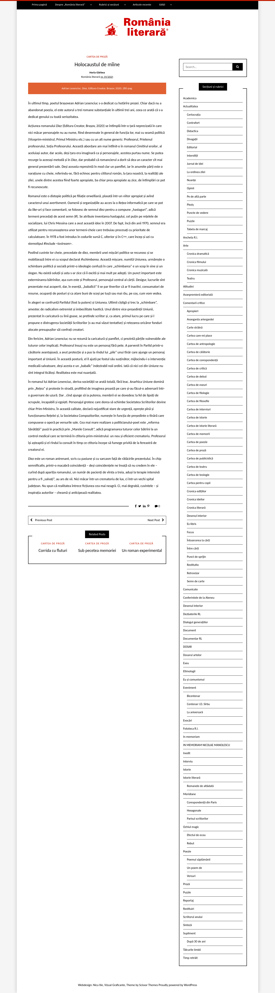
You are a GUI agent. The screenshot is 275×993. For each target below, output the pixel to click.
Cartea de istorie (197, 417)
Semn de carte (195, 581)
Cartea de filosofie (198, 401)
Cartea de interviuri (199, 409)
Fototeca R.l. (190, 728)
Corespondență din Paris (202, 802)
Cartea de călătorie (198, 352)
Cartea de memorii (198, 434)
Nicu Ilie (98, 985)
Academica (190, 98)
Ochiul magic (191, 827)
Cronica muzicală (197, 270)
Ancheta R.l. (190, 237)
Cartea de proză (97, 56)
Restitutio (193, 565)
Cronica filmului (196, 262)
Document (189, 630)
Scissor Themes (148, 985)
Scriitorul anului (192, 917)
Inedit (186, 753)
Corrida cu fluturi (52, 550)
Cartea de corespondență (202, 360)
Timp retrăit (190, 958)
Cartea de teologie (198, 475)
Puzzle (191, 221)
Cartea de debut (197, 376)
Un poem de (194, 868)
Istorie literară (191, 777)
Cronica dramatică (198, 253)
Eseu (186, 663)
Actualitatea (190, 106)
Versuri (191, 876)
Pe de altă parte (196, 196)
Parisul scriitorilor (197, 818)
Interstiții (192, 155)
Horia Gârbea (97, 72)
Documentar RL (192, 638)
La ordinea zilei (196, 172)
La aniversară (195, 712)
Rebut (190, 843)
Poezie (187, 851)
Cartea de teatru (197, 466)
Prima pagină (39, 4)
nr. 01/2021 (107, 76)
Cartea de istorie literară (202, 426)
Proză (186, 884)
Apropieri (192, 311)
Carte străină (195, 327)
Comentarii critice (194, 303)
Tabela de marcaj (197, 229)
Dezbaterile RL (192, 614)
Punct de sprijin (196, 556)
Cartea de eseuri (197, 385)
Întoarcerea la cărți (198, 540)
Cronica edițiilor (196, 491)
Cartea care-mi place (199, 335)
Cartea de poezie (197, 442)
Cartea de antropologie (201, 344)
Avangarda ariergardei (200, 319)
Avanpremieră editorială (198, 294)
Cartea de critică (197, 368)
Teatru (191, 278)
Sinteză (187, 925)
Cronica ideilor (196, 499)
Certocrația (193, 114)
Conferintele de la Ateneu (198, 597)
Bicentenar (193, 696)
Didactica (192, 131)
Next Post (154, 520)
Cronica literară (196, 507)
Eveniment (189, 687)
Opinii (190, 188)
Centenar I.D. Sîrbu (198, 704)
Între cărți (193, 548)
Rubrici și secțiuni (109, 4)
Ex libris (191, 524)
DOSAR (187, 646)
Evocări (187, 720)
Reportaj (188, 900)
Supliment (189, 933)
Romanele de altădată (200, 786)
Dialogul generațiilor (195, 622)
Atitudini (188, 286)
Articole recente (142, 4)
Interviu (188, 761)
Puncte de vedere (197, 213)
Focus (190, 532)
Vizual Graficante (114, 985)
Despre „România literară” (70, 4)
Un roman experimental (141, 550)
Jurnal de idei (195, 163)
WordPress (190, 985)
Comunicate (190, 589)
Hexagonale (194, 810)
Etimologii (189, 671)
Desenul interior (197, 516)
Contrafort (193, 123)
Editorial (192, 147)
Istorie (187, 769)
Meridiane (189, 794)
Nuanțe (191, 180)
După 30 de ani (196, 941)
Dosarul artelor (192, 655)
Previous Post (43, 520)
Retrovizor (193, 573)
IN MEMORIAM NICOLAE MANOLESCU (206, 745)
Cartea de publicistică (200, 458)
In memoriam (191, 736)
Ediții (162, 4)
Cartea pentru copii (198, 483)
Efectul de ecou (196, 835)
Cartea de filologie (198, 393)
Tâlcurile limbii (192, 949)
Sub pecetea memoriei (97, 550)
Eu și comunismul (193, 679)
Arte (185, 245)
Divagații (192, 139)
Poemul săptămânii (198, 859)
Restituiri (188, 909)
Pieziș (190, 204)
